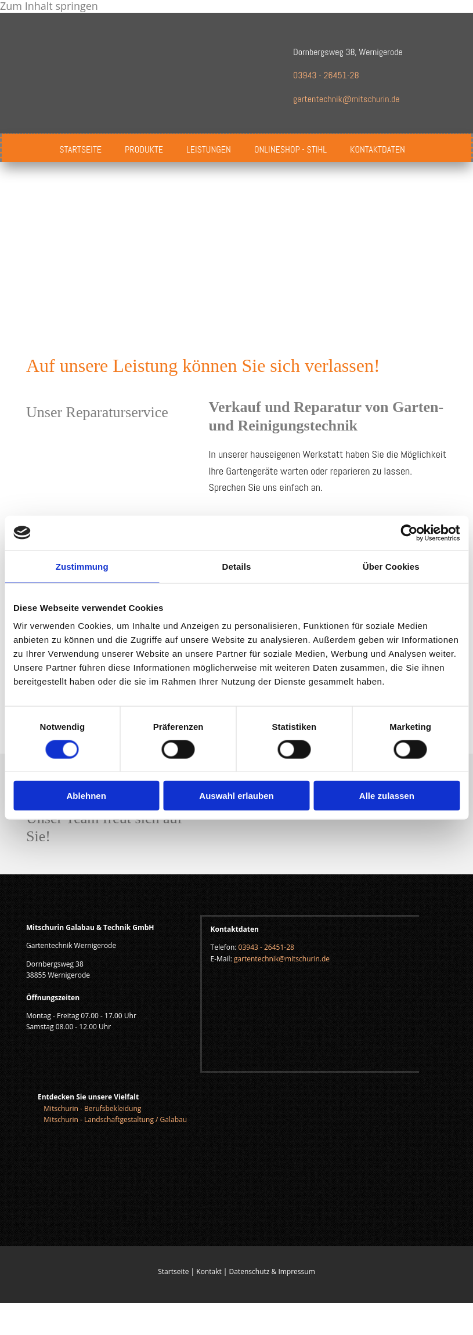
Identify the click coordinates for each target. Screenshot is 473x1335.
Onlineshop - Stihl (290, 149)
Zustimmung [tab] (82, 566)
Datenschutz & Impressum (272, 1271)
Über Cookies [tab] (391, 566)
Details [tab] (236, 566)
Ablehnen (86, 796)
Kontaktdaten (377, 149)
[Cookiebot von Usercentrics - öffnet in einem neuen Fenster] (409, 532)
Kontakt (208, 1271)
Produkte (144, 149)
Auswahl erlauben (236, 796)
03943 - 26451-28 (326, 75)
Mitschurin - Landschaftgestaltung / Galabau (116, 1119)
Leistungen (208, 149)
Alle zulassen (386, 796)
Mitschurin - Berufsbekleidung (92, 1108)
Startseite (80, 149)
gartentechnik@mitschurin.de (346, 99)
